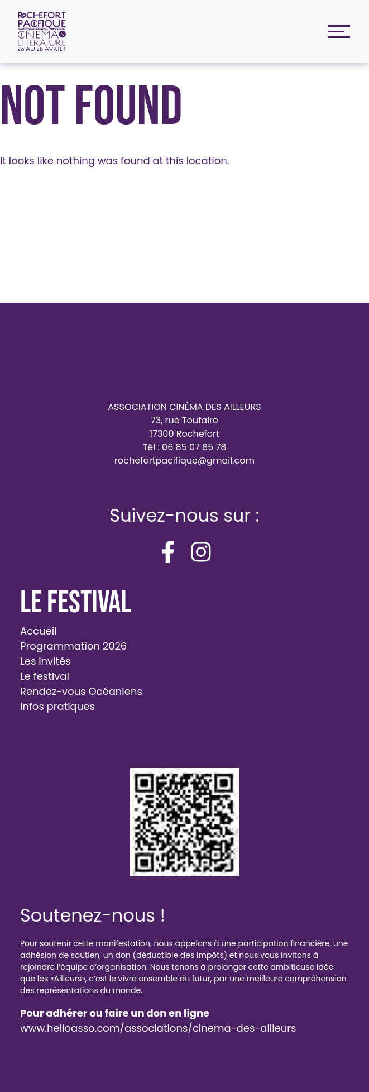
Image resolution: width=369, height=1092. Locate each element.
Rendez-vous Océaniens (81, 691)
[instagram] (201, 552)
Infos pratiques (57, 706)
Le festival (44, 676)
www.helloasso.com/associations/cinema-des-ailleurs (158, 1028)
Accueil (38, 631)
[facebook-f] (168, 552)
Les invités (45, 661)
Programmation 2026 (73, 646)
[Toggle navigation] (336, 31)
